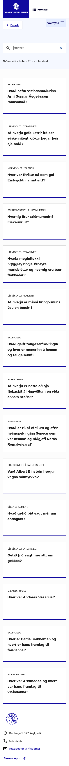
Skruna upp (15, 758)
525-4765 (15, 741)
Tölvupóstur (24, 749)
